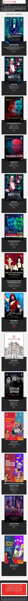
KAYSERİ (2, 10)
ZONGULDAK (19, 9)
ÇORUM (16, 9)
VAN (1, 9)
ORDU (22, 9)
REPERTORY (9, 4)
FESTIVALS (24, 599)
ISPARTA (9, 10)
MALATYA (11, 9)
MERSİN (6, 10)
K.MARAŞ (6, 9)
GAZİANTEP (5, 9)
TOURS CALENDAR (19, 599)
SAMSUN (13, 9)
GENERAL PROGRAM (7, 599)
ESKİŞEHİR (11, 10)
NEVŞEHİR (4, 10)
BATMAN (13, 10)
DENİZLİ (20, 9)
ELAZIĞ (9, 9)
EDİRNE (25, 9)
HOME (6, 4)
